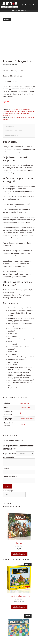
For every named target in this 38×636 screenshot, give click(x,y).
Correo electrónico (10, 477)
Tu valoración (9, 457)
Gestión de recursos (27, 419)
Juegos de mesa (14, 113)
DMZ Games (26, 109)
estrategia (17, 117)
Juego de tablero (15, 111)
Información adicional (13, 131)
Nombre (6, 468)
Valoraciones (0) (11, 135)
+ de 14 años (24, 403)
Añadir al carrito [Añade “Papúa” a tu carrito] (19, 554)
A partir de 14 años (16, 109)
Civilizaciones (25, 407)
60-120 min (24, 424)
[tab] (19, 126)
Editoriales (6, 111)
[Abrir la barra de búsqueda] (22, 5)
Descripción (9, 126)
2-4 (21, 413)
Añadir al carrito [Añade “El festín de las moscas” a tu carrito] (19, 607)
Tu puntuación (9, 454)
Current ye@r (8, 491)
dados (11, 117)
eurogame (24, 117)
